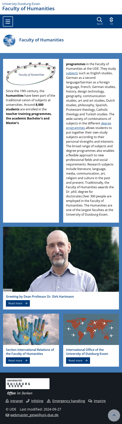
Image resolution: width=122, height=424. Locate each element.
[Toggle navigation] (8, 21)
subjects (72, 73)
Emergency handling (66, 401)
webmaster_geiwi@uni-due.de (34, 415)
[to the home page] (61, 4)
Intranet (14, 401)
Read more (15, 303)
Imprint (97, 401)
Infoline (34, 401)
